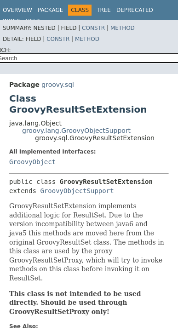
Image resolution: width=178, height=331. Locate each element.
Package (50, 10)
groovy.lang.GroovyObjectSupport (76, 130)
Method (122, 28)
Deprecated (134, 10)
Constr (93, 28)
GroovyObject (32, 162)
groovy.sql (57, 84)
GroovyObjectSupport (77, 190)
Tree (104, 10)
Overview (17, 10)
